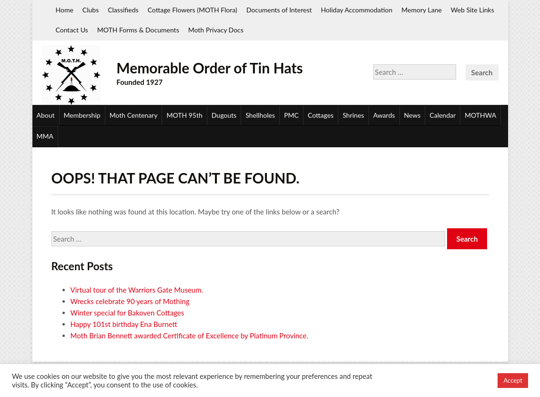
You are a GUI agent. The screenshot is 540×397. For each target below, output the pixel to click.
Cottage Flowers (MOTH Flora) (192, 10)
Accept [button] (512, 380)
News (412, 115)
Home (64, 10)
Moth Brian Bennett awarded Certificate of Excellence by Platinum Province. (189, 335)
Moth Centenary (134, 115)
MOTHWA (480, 115)
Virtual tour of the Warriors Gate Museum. (137, 289)
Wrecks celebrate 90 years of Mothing (130, 301)
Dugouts (224, 115)
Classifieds (123, 10)
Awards (384, 115)
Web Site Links (472, 10)
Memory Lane (421, 10)
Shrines (353, 115)
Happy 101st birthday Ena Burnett (124, 324)
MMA (45, 136)
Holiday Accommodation (356, 10)
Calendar (442, 115)
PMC (291, 115)
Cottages (321, 115)
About (46, 115)
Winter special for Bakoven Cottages (127, 312)
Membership (82, 115)
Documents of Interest (279, 10)
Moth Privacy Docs (216, 30)
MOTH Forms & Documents (138, 30)
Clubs (90, 10)
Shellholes (260, 115)
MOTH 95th (184, 115)
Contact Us (72, 30)
